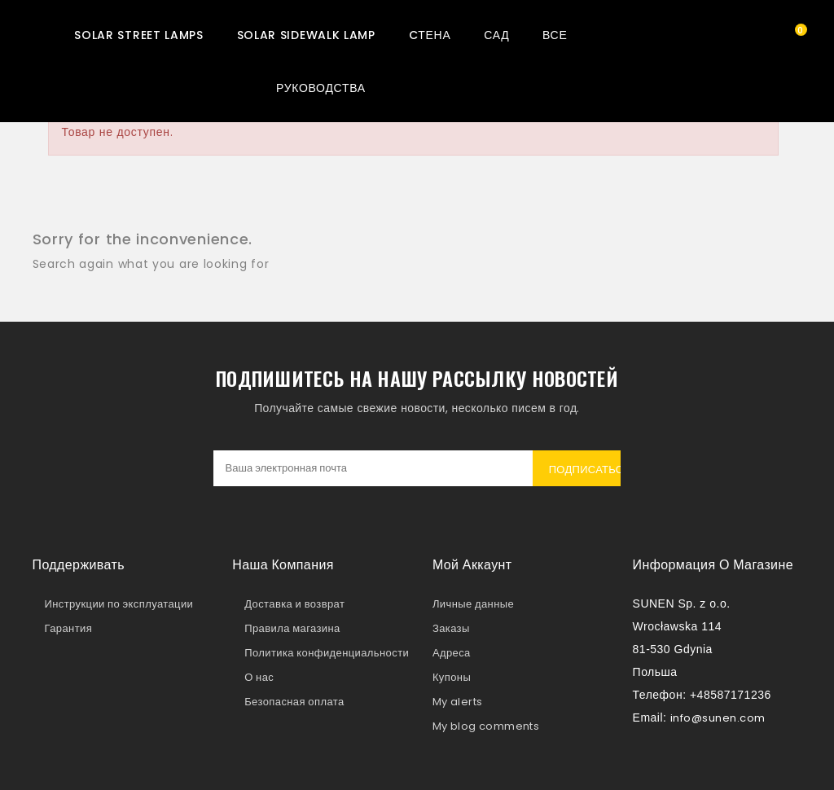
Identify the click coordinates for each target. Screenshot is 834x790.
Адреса (451, 653)
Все (554, 35)
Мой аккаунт (472, 564)
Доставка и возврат (294, 604)
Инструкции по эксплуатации (119, 604)
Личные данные (473, 604)
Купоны (451, 677)
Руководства (321, 88)
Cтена (430, 35)
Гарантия (69, 628)
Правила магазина (292, 628)
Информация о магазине (713, 564)
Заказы (451, 628)
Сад (496, 35)
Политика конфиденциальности (326, 653)
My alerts (457, 701)
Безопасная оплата (294, 701)
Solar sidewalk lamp (306, 35)
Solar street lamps (139, 35)
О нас (259, 677)
